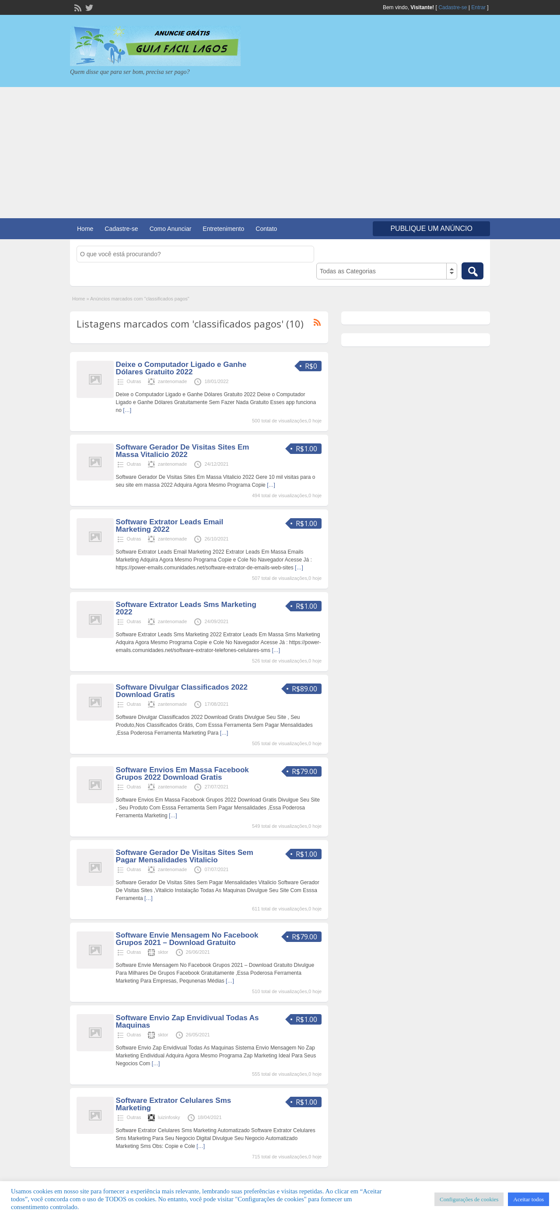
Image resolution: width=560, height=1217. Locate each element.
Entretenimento (223, 228)
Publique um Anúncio (431, 228)
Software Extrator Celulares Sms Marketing (173, 1104)
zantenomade (172, 381)
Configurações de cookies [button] (469, 1199)
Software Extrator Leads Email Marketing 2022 (170, 526)
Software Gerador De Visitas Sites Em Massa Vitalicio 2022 (182, 451)
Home (85, 228)
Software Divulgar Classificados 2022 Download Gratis (182, 691)
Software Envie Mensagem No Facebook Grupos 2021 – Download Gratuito (187, 939)
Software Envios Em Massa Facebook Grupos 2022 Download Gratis (182, 773)
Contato (266, 228)
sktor (163, 952)
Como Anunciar (171, 228)
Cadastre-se (452, 7)
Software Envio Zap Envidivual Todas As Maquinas (187, 1021)
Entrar (478, 7)
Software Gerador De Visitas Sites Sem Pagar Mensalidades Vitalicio (184, 856)
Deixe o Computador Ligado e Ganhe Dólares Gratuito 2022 (181, 368)
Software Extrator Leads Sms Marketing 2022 (186, 608)
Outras (134, 381)
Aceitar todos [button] (528, 1199)
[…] (127, 410)
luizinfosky (169, 1117)
